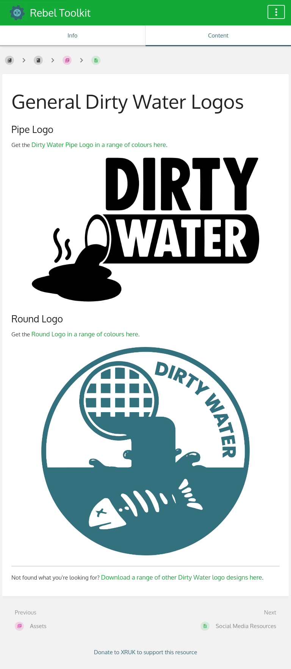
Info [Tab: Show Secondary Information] (72, 35)
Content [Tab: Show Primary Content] (218, 35)
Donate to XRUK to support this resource (145, 652)
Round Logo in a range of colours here (84, 334)
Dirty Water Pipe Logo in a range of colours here (98, 144)
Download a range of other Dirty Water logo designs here (181, 577)
